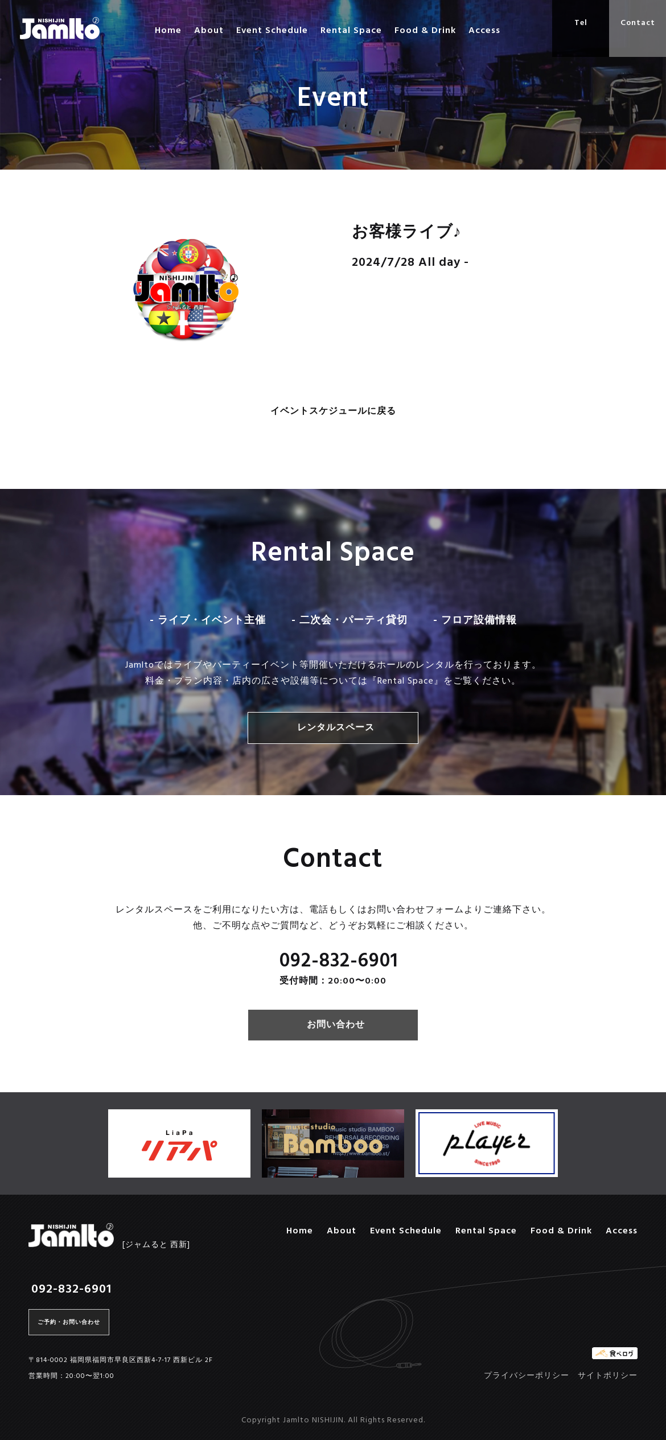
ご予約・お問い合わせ (69, 1322)
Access (484, 30)
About (209, 30)
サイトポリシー (608, 1376)
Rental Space (351, 30)
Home (168, 30)
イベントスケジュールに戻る (333, 411)
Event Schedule (272, 30)
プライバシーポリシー (526, 1376)
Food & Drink (425, 30)
